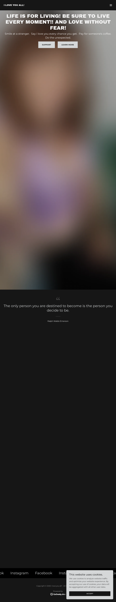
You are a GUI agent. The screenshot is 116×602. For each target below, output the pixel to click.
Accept (90, 593)
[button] (111, 5)
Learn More (67, 45)
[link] (14, 5)
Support (46, 45)
